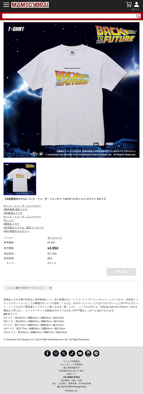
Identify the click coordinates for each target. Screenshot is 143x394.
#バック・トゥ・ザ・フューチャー (22, 205)
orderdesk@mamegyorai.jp (73, 386)
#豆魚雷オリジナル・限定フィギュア (24, 227)
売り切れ (121, 271)
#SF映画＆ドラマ (13, 213)
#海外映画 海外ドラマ (15, 209)
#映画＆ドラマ (11, 223)
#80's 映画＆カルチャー (16, 231)
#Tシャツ (9, 220)
